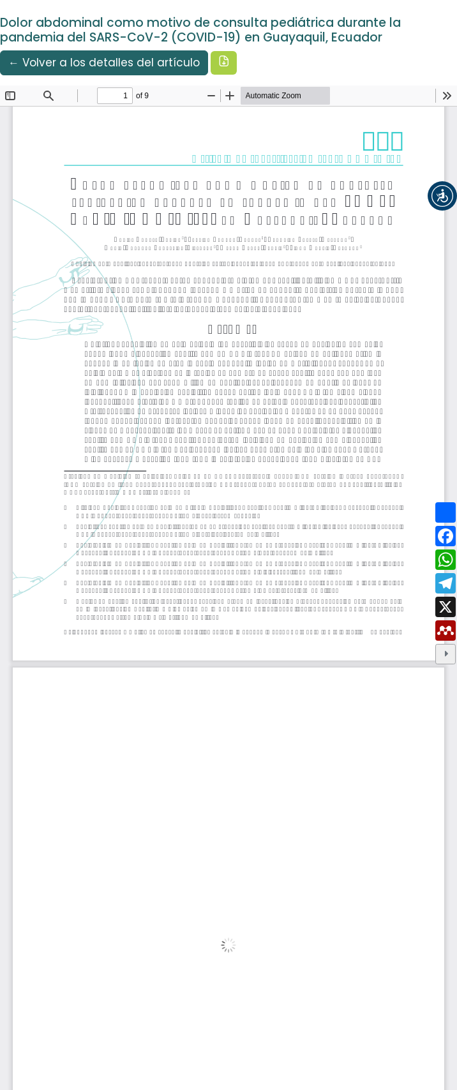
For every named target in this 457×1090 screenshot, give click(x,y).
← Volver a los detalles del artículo (104, 62)
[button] (442, 196)
